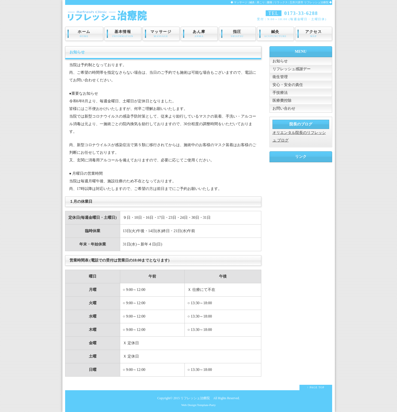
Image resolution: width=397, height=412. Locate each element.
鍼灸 (275, 34)
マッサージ (161, 34)
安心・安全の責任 (287, 85)
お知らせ (280, 61)
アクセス (313, 34)
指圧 (237, 34)
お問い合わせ (283, 108)
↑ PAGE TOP (316, 387)
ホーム (84, 34)
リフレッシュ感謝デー (291, 69)
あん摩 (199, 34)
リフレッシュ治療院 (195, 398)
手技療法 (280, 93)
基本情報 (123, 34)
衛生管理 (280, 77)
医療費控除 (282, 101)
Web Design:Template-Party (198, 405)
